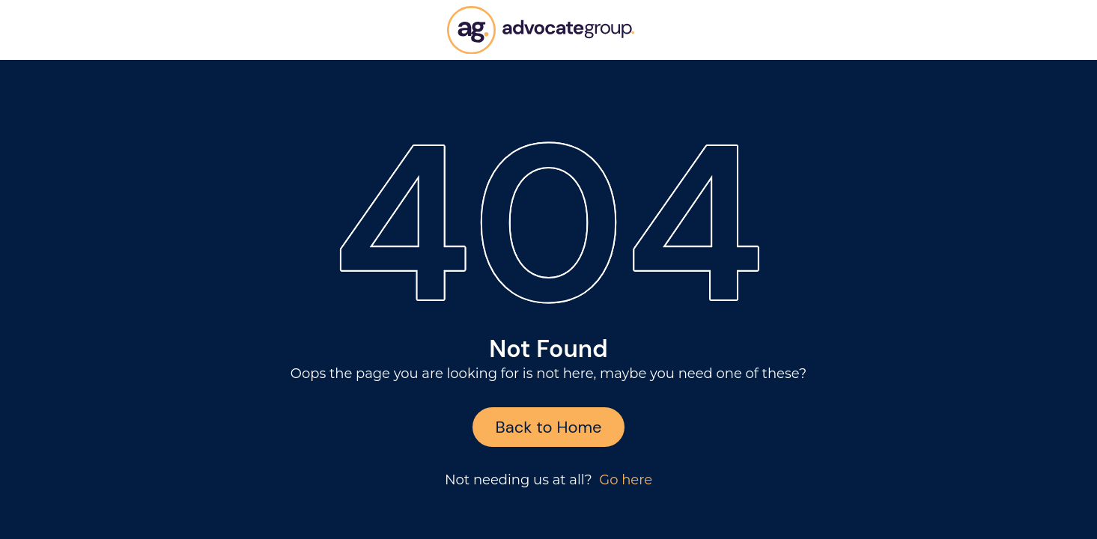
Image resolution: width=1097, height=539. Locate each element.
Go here (625, 480)
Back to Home (548, 427)
